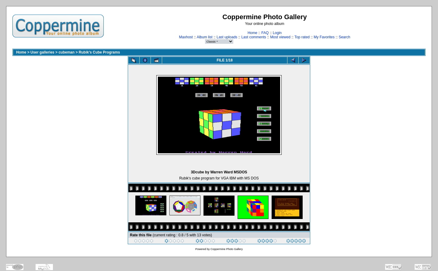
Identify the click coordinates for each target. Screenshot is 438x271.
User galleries (42, 52)
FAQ (265, 33)
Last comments (253, 37)
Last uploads (227, 37)
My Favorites (324, 37)
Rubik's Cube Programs (99, 52)
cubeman (66, 52)
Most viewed (280, 37)
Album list (205, 37)
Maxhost (186, 37)
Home (252, 33)
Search (344, 37)
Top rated (302, 37)
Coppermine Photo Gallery (226, 249)
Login (277, 33)
